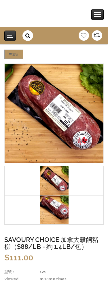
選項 (13, 54)
